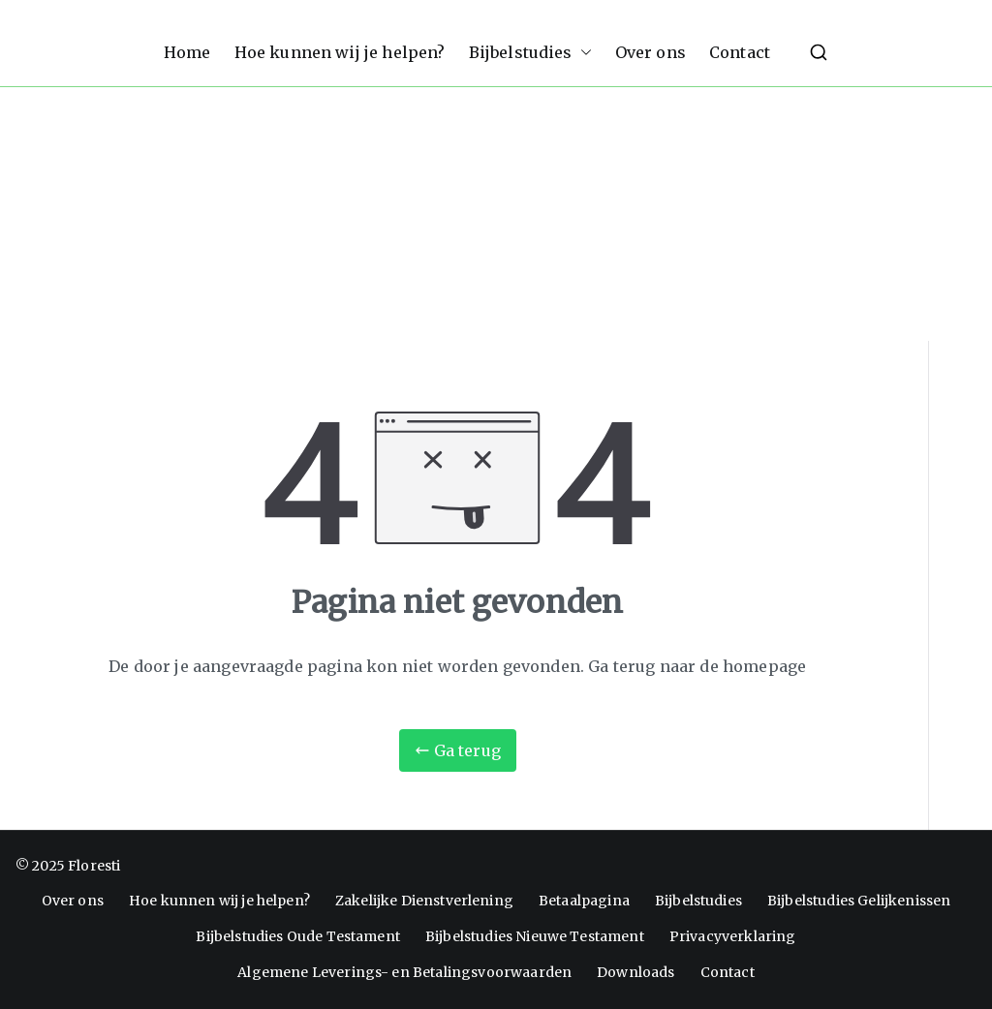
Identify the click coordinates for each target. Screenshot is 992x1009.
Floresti (94, 865)
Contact (739, 52)
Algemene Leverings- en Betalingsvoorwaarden (404, 972)
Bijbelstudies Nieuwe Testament (534, 936)
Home (187, 52)
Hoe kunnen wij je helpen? (340, 52)
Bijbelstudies (530, 53)
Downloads (635, 972)
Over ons (650, 52)
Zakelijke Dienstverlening (424, 900)
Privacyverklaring (732, 936)
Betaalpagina (584, 900)
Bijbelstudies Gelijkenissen (858, 900)
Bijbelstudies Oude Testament (297, 936)
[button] (582, 53)
